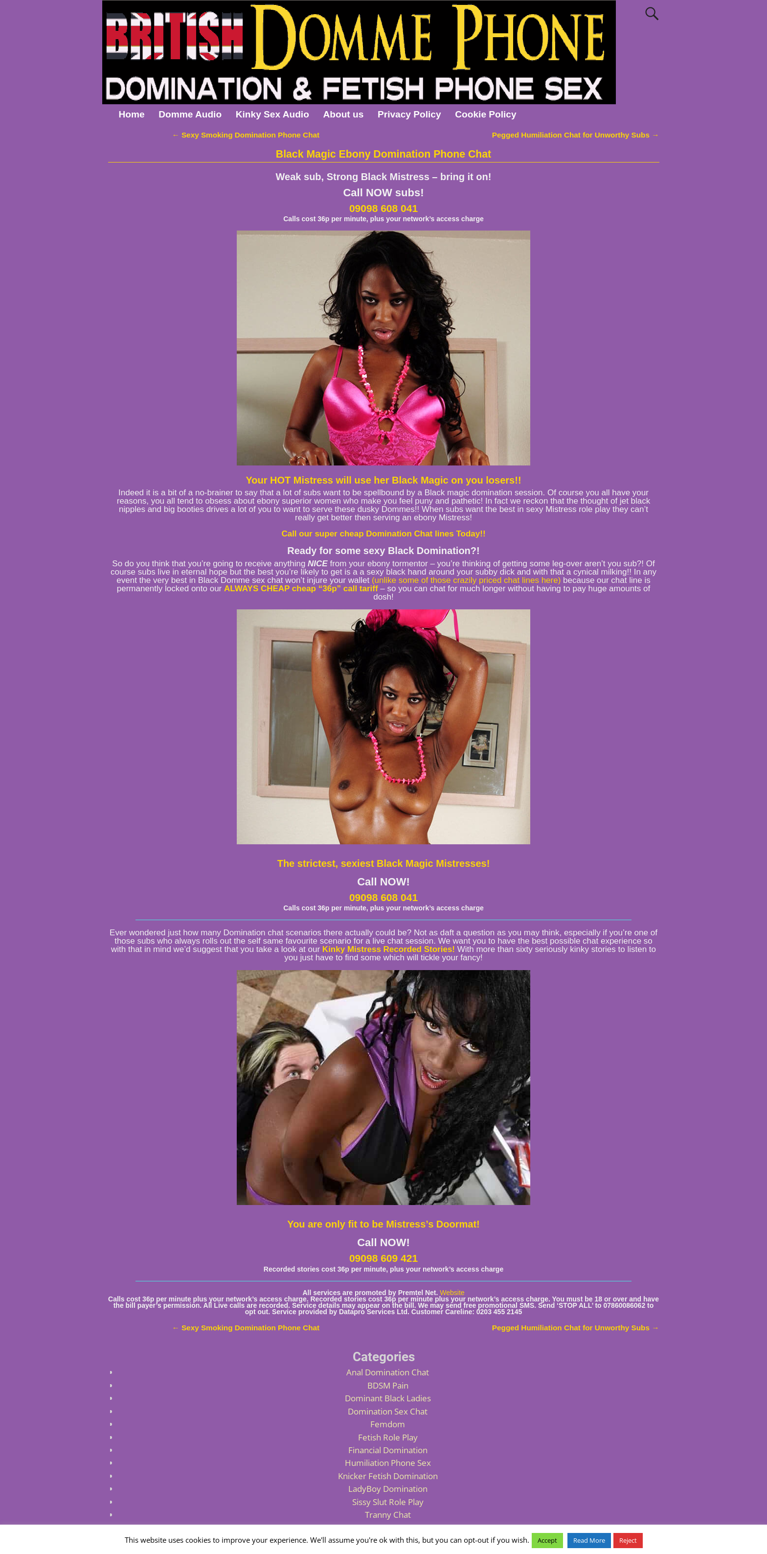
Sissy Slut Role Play (388, 1502)
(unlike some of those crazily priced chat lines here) (466, 580)
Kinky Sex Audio (272, 114)
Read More (589, 1540)
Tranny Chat (388, 1514)
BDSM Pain (387, 1385)
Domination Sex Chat (388, 1411)
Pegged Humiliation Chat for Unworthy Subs (575, 135)
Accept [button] (547, 1540)
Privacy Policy (409, 114)
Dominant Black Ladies (388, 1398)
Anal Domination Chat (387, 1372)
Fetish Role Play (388, 1437)
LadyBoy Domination (388, 1488)
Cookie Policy (485, 114)
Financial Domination (388, 1450)
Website (452, 1293)
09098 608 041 (383, 208)
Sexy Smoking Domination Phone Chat (245, 135)
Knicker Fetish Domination (388, 1476)
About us (343, 114)
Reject (628, 1540)
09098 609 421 (383, 1258)
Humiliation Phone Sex (388, 1462)
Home (131, 114)
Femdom (387, 1424)
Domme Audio (190, 114)
